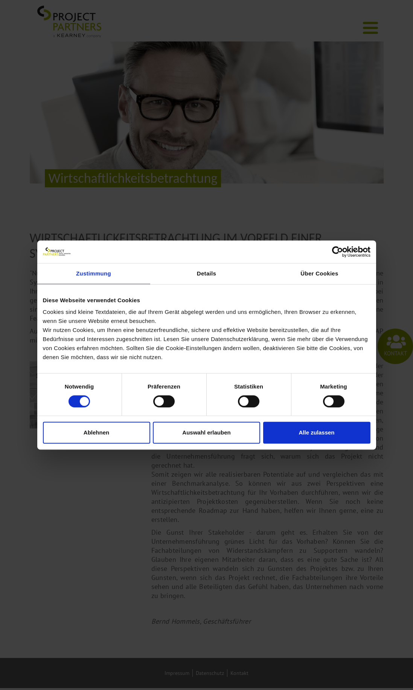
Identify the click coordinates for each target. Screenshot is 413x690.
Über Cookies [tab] (319, 273)
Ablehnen (96, 432)
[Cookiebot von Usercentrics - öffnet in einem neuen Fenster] (337, 251)
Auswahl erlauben (206, 432)
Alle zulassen (316, 432)
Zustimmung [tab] (93, 273)
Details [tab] (206, 273)
